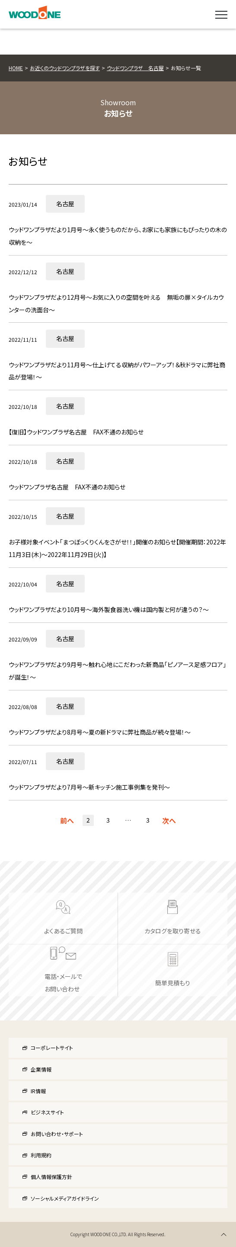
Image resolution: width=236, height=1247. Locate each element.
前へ (67, 820)
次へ (169, 820)
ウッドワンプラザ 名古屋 (135, 67)
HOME (16, 67)
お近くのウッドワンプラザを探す (65, 67)
